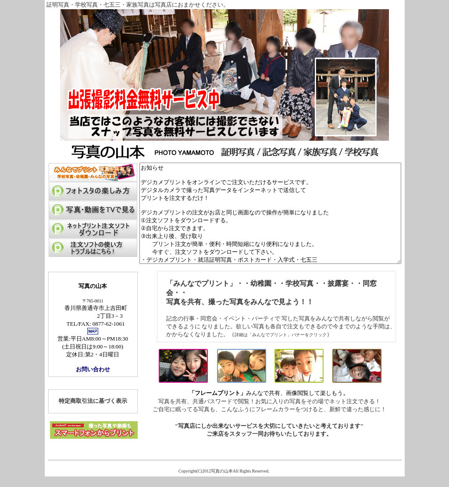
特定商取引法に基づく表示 (77, 411)
